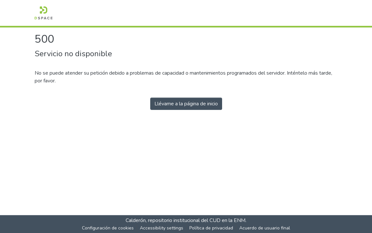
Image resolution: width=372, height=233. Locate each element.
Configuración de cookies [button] (108, 228)
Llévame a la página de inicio (186, 103)
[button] (43, 12)
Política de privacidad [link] (211, 228)
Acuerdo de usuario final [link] (264, 228)
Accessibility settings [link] (161, 228)
